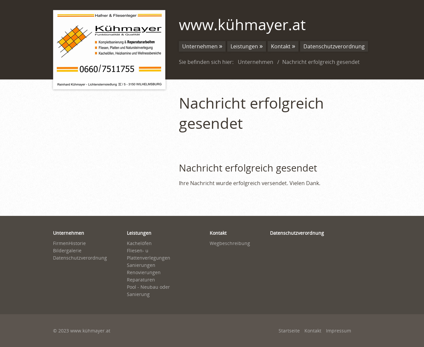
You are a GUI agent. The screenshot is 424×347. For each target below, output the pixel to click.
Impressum (338, 330)
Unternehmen (200, 46)
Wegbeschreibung (230, 243)
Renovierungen (144, 272)
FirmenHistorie (69, 243)
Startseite (289, 330)
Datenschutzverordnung (334, 46)
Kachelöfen (139, 243)
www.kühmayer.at (242, 24)
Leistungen (244, 46)
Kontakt (281, 46)
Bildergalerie (67, 250)
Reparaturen (141, 279)
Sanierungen (141, 265)
